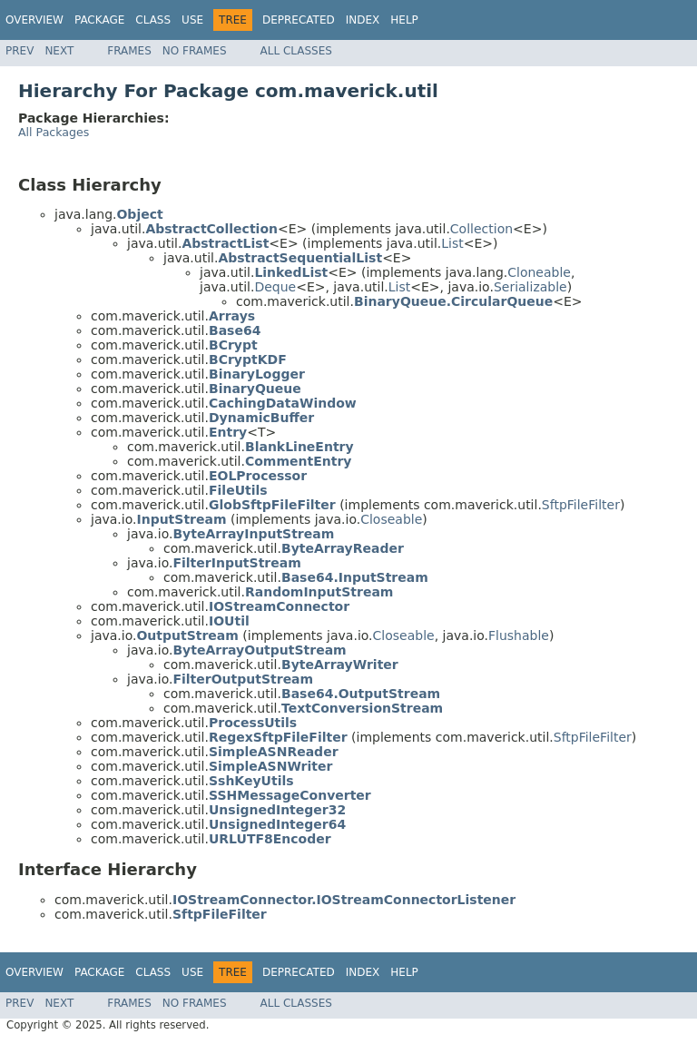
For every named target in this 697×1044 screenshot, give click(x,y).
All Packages (53, 132)
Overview (34, 20)
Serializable (530, 287)
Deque (275, 287)
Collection (481, 229)
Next (59, 50)
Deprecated (298, 20)
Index (363, 20)
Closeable (391, 519)
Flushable (518, 635)
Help (404, 20)
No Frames (194, 50)
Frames (129, 50)
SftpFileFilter (581, 504)
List (452, 243)
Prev (19, 50)
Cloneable (539, 272)
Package (99, 20)
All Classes (296, 50)
